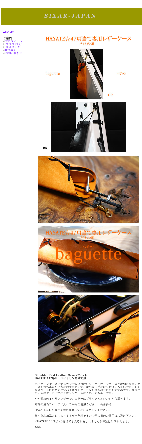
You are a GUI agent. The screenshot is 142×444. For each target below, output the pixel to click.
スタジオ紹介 (14, 44)
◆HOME (8, 32)
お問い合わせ (13, 53)
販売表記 (11, 50)
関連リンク (13, 47)
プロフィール (13, 41)
